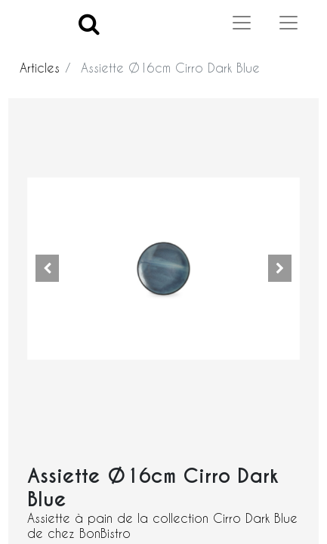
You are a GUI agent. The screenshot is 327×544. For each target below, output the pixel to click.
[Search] (89, 23)
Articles (40, 67)
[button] (47, 268)
